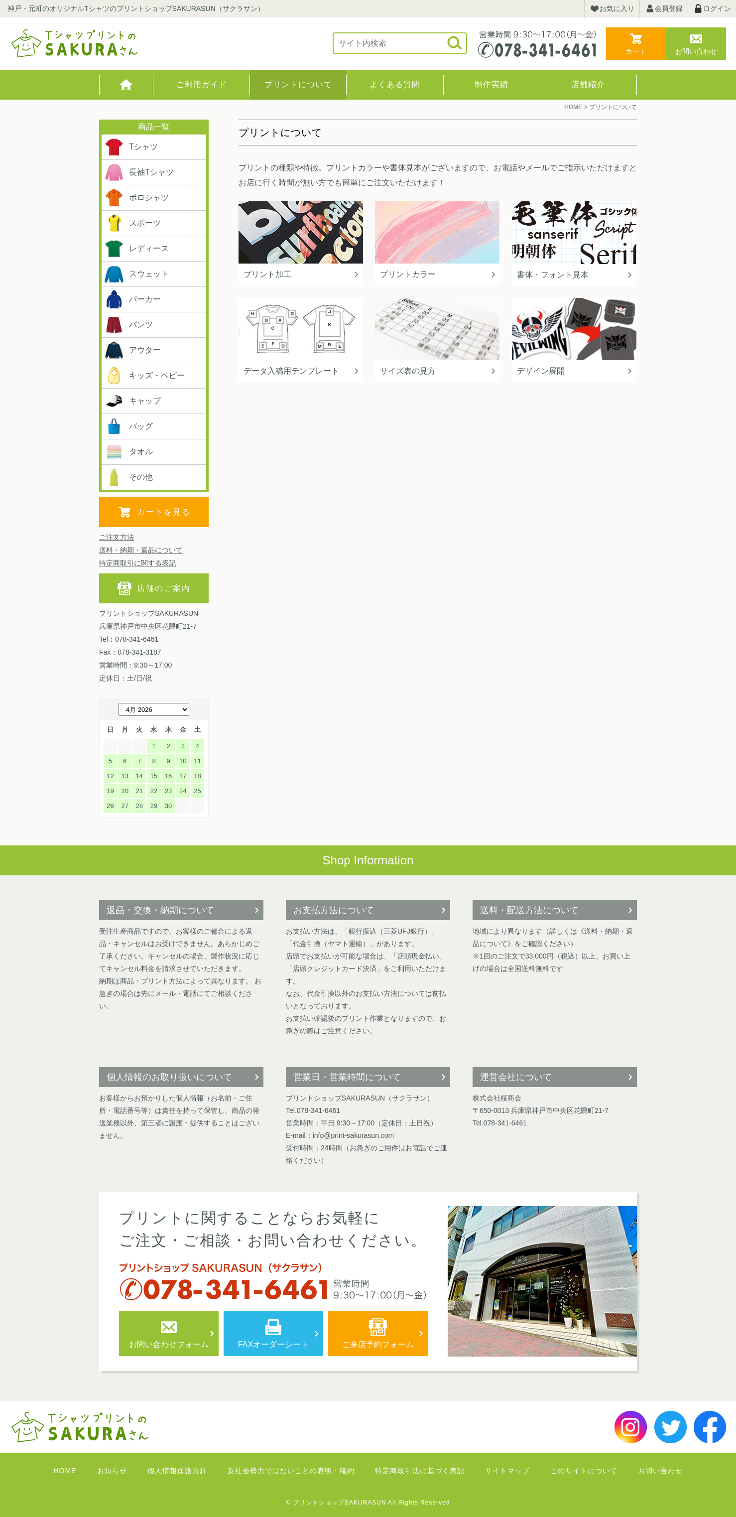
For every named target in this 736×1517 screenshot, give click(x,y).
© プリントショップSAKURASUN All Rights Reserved (368, 1502)
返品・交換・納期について (160, 910)
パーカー (132, 299)
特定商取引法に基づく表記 (420, 1471)
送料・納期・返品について (141, 550)
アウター (132, 350)
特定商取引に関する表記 (137, 563)
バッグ (128, 426)
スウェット (136, 274)
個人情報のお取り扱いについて (169, 1077)
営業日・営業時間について (347, 1077)
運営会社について (516, 1077)
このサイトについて (583, 1471)
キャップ (132, 401)
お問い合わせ (696, 51)
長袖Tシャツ (139, 172)
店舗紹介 (588, 84)
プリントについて (298, 84)
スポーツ (132, 223)
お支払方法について (333, 910)
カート (635, 51)
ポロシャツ (136, 198)
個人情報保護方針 (177, 1471)
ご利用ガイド (201, 84)
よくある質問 (394, 84)
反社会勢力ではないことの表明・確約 (291, 1471)
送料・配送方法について (529, 910)
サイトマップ (507, 1471)
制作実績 (491, 84)
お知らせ (112, 1471)
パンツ (128, 325)
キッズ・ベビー (144, 376)
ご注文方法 (116, 537)
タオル (128, 452)
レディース (136, 249)
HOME (126, 85)
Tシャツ (131, 147)
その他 (128, 477)
